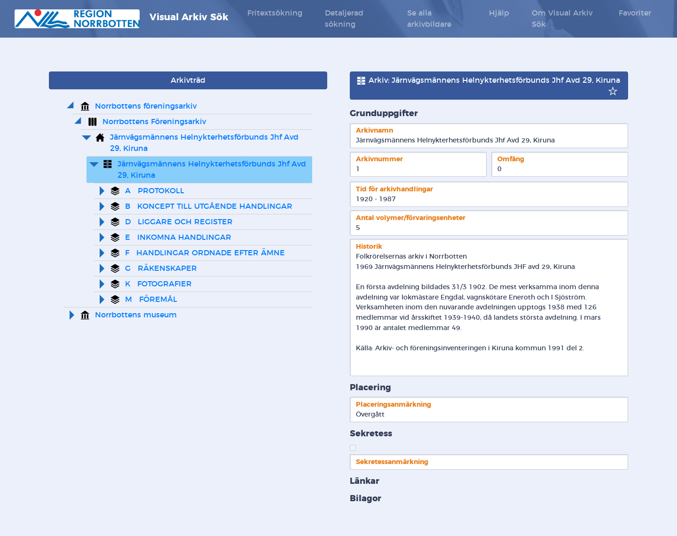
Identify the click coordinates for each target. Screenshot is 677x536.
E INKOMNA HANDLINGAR (178, 237)
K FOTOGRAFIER (158, 284)
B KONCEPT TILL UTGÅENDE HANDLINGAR (208, 206)
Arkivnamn (374, 130)
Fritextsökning (274, 13)
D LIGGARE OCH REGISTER (179, 222)
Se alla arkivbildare (429, 18)
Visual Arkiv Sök (121, 18)
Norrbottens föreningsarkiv (146, 106)
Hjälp (499, 13)
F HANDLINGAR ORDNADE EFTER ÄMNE (205, 253)
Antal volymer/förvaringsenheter (410, 217)
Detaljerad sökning (344, 18)
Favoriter (635, 13)
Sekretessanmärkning (392, 461)
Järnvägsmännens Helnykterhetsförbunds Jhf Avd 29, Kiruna (205, 143)
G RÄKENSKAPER (161, 268)
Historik (369, 246)
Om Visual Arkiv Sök (562, 18)
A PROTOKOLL (154, 191)
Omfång (510, 159)
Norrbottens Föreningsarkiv (154, 122)
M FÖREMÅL (151, 299)
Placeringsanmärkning (393, 404)
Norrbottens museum (136, 315)
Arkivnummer (379, 159)
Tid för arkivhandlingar (394, 189)
